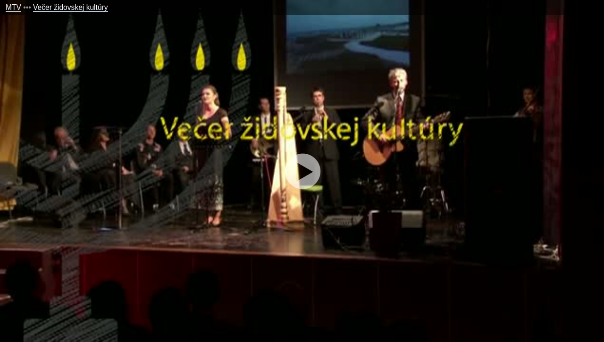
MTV (13, 7)
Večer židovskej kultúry (70, 7)
